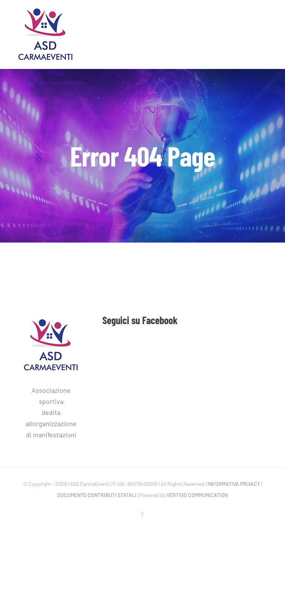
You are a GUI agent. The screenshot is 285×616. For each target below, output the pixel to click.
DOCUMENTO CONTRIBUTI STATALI (97, 495)
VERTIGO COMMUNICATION (197, 495)
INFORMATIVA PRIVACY (233, 484)
